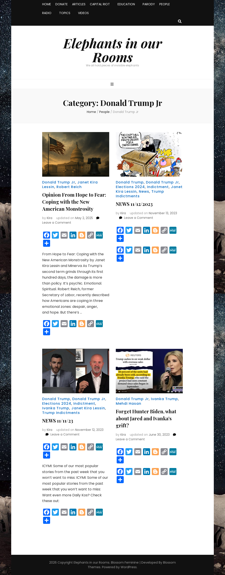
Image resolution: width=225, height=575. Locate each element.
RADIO (46, 13)
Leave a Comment (56, 222)
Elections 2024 (130, 186)
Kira (49, 218)
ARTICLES (78, 4)
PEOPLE (164, 4)
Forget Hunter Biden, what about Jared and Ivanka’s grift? (146, 418)
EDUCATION (126, 4)
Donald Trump (130, 182)
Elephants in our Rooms (112, 49)
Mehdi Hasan (128, 403)
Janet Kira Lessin (88, 408)
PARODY (149, 4)
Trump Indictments (61, 412)
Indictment (158, 186)
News (144, 191)
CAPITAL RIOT (100, 4)
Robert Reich (69, 186)
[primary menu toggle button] (113, 84)
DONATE (61, 4)
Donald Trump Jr (58, 182)
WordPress (129, 567)
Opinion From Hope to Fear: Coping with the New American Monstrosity (74, 201)
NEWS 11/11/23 (57, 420)
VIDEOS (83, 13)
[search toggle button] (179, 22)
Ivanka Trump (55, 408)
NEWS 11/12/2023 (134, 204)
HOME (46, 4)
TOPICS (64, 13)
